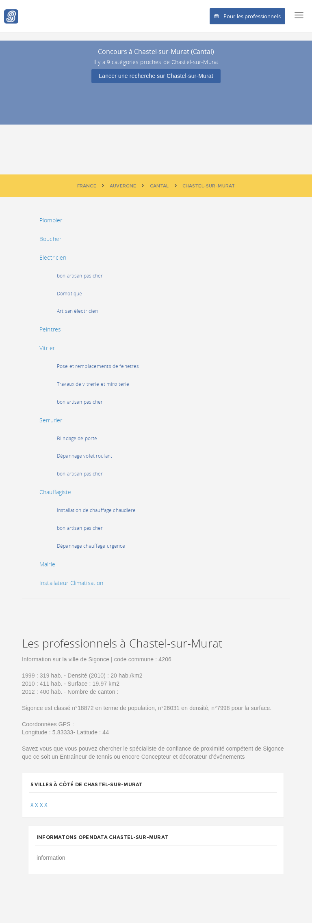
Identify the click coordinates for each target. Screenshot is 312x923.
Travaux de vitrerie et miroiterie (93, 384)
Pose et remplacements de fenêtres (98, 366)
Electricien (52, 257)
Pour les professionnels (247, 16)
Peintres (50, 329)
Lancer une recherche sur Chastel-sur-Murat (156, 76)
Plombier (50, 220)
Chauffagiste (55, 492)
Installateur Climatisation (71, 583)
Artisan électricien (77, 311)
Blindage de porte (77, 438)
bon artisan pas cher (80, 275)
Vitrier (47, 348)
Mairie (47, 564)
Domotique (69, 293)
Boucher (50, 239)
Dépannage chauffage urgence (91, 545)
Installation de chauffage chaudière (96, 510)
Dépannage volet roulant (84, 455)
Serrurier (50, 420)
